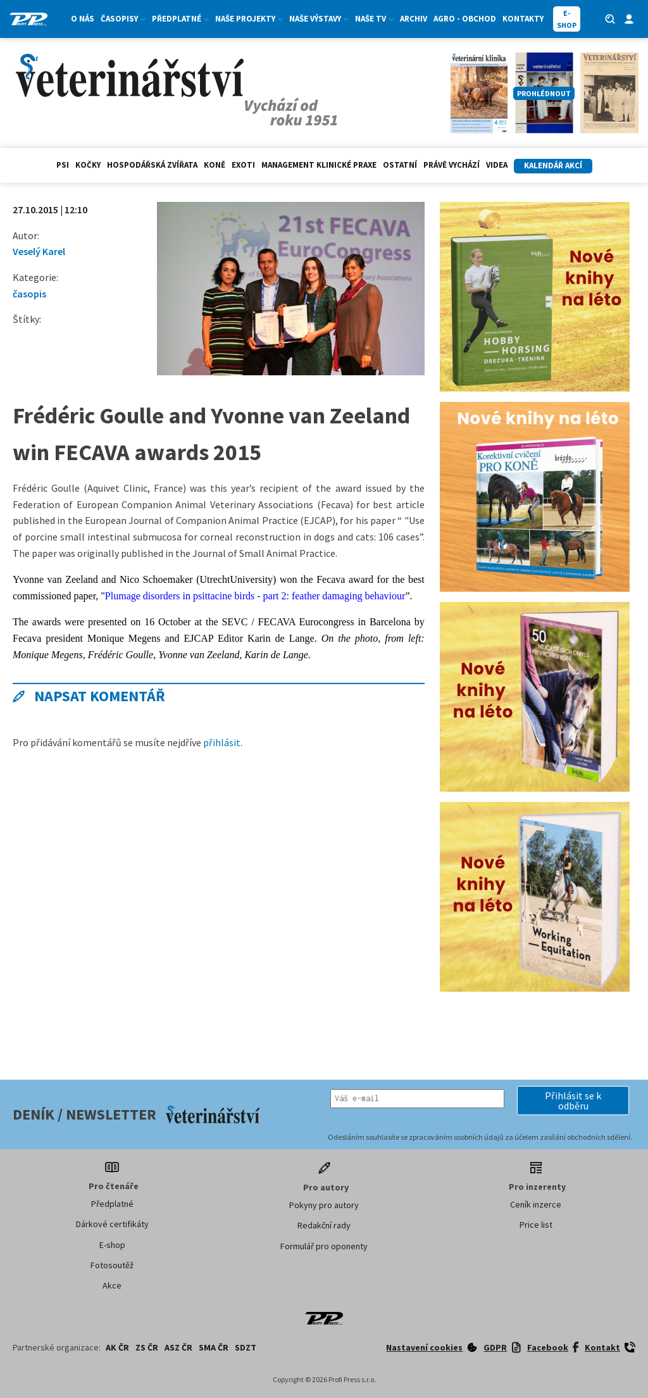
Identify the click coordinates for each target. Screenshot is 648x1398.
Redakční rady (324, 1225)
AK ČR (117, 1347)
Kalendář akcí (553, 165)
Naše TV (374, 18)
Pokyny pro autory (324, 1205)
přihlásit (221, 742)
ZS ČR (146, 1347)
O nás (82, 18)
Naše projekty (249, 18)
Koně (214, 164)
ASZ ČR (178, 1347)
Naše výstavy (319, 18)
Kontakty (523, 18)
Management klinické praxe (319, 164)
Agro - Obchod (464, 18)
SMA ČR (213, 1347)
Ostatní (400, 164)
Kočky (88, 164)
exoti (243, 164)
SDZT (245, 1347)
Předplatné (180, 18)
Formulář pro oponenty (324, 1246)
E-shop (112, 1245)
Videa (497, 164)
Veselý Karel (39, 251)
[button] (573, 1100)
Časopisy (123, 18)
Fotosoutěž (112, 1265)
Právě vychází (451, 164)
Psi (62, 164)
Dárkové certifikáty (112, 1224)
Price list (536, 1224)
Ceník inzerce (535, 1204)
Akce (112, 1285)
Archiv (413, 18)
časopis (29, 293)
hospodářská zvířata (152, 164)
